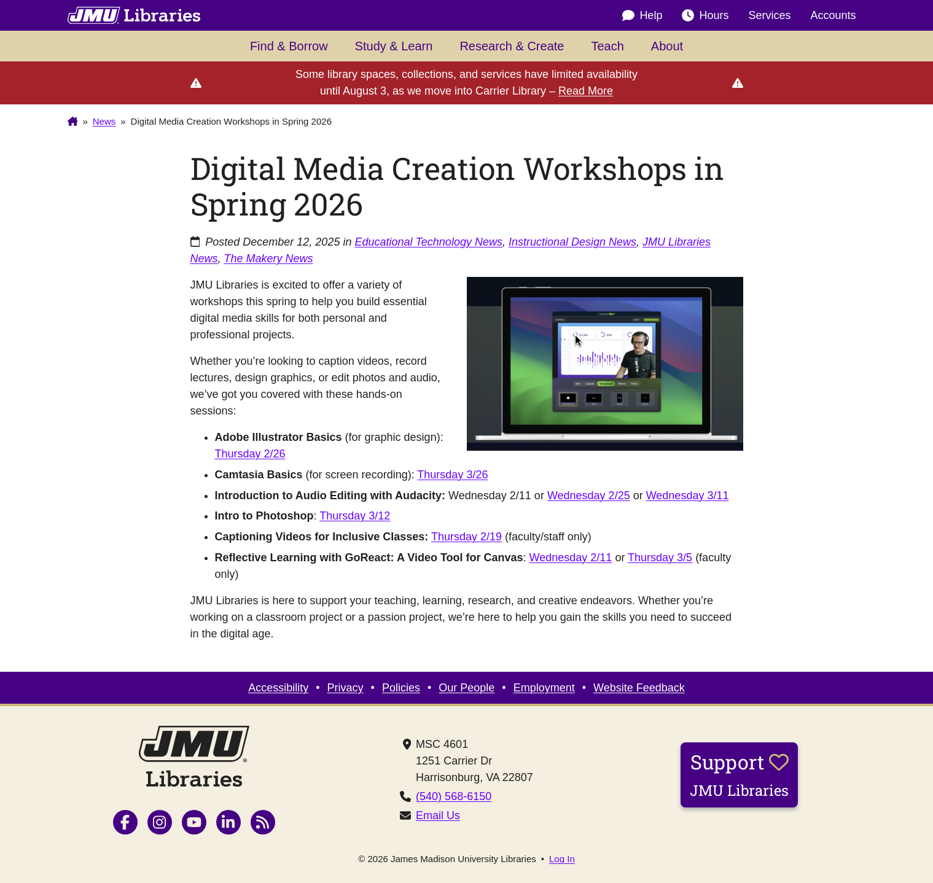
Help (642, 15)
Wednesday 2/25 (588, 495)
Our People (466, 688)
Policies (401, 688)
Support (739, 774)
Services (769, 15)
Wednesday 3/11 (687, 495)
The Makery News (268, 258)
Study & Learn (394, 46)
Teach (607, 46)
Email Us (438, 815)
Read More (585, 91)
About (667, 46)
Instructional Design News (572, 242)
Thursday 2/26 (250, 454)
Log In (562, 858)
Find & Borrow (289, 46)
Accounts (833, 15)
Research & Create (511, 46)
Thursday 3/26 (452, 475)
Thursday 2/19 (466, 537)
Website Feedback (639, 688)
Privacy (345, 688)
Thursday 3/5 (660, 557)
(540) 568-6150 (453, 796)
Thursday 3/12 (354, 516)
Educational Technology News (428, 242)
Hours (705, 15)
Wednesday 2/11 (570, 557)
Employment (544, 688)
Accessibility (278, 688)
